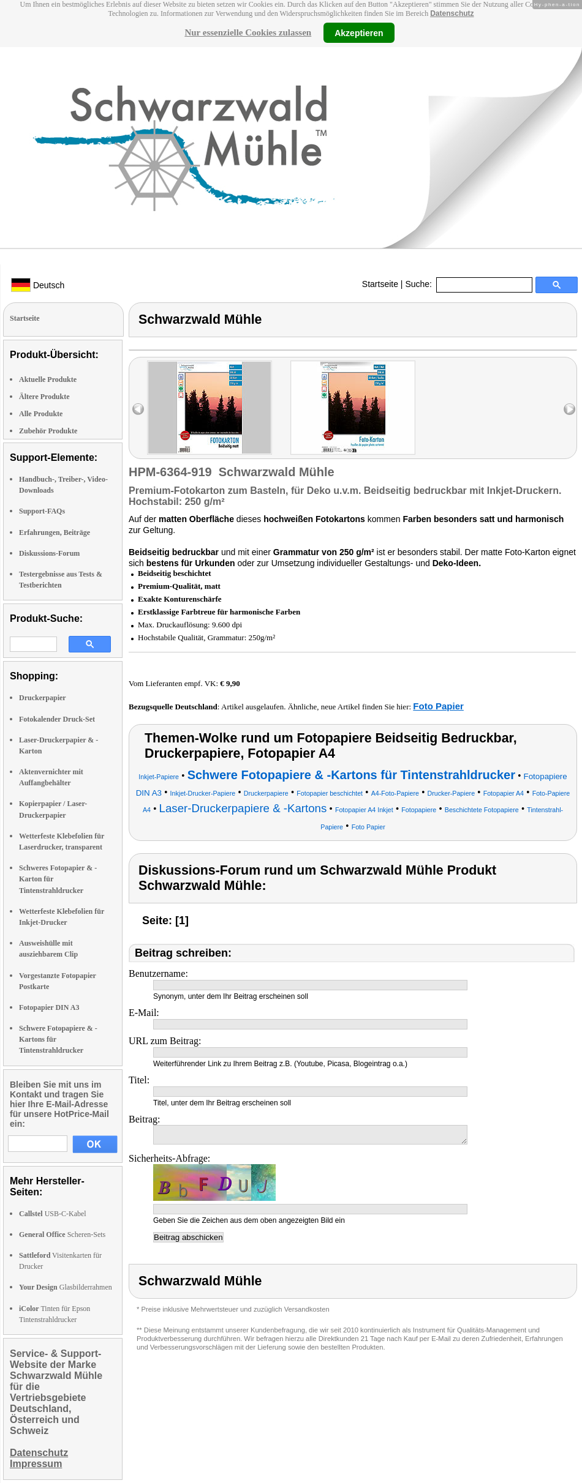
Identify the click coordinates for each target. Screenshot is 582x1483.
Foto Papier (438, 706)
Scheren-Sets (62, 1234)
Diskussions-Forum (49, 553)
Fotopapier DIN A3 (49, 1007)
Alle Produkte (40, 413)
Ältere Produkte (44, 396)
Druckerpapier (42, 697)
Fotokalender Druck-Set (57, 719)
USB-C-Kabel (52, 1213)
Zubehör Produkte (48, 431)
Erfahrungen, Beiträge (54, 532)
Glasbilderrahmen (65, 1287)
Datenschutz (452, 13)
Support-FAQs (42, 511)
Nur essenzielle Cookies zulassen (247, 32)
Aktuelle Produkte (48, 379)
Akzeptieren (358, 32)
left (138, 409)
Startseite (380, 284)
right (569, 409)
